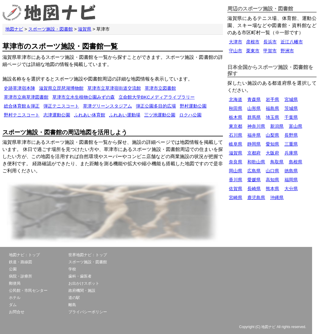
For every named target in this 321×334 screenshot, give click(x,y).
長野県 (291, 135)
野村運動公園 (193, 105)
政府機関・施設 (81, 290)
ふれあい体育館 (89, 114)
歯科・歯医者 (80, 276)
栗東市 (252, 50)
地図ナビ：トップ (24, 255)
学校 (72, 269)
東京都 (235, 126)
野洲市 (287, 50)
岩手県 (272, 99)
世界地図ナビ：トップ (87, 255)
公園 (13, 269)
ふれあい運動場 (124, 114)
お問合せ (16, 312)
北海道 (235, 99)
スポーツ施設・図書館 (50, 28)
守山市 (235, 50)
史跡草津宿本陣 (19, 88)
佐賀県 (235, 188)
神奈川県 (256, 126)
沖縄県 (277, 197)
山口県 (272, 170)
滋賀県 (84, 28)
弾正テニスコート (61, 105)
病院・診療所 (20, 276)
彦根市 (252, 41)
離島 (72, 305)
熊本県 (272, 188)
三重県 (291, 143)
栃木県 (235, 117)
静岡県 (254, 143)
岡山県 (235, 170)
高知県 (272, 179)
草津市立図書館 (160, 88)
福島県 (272, 108)
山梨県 (272, 135)
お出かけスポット (83, 283)
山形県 (254, 108)
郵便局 (15, 283)
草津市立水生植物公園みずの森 (83, 97)
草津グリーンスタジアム (107, 105)
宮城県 (291, 99)
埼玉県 (272, 117)
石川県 (235, 135)
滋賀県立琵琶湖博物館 (61, 88)
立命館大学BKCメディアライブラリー (157, 97)
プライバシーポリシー (87, 312)
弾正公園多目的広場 (156, 105)
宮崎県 (235, 197)
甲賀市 (270, 50)
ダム (13, 305)
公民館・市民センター (28, 290)
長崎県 (254, 188)
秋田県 (235, 108)
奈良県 (235, 161)
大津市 (235, 41)
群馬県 (254, 117)
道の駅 (74, 297)
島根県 (295, 161)
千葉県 (291, 117)
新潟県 (277, 126)
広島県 (254, 170)
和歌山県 (256, 161)
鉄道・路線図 (20, 262)
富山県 (295, 126)
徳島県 (291, 170)
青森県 (254, 99)
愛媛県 (254, 179)
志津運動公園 (56, 114)
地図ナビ (14, 28)
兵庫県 (291, 152)
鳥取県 (277, 161)
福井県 (254, 135)
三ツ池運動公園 (159, 114)
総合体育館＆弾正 (22, 105)
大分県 (291, 188)
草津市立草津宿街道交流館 (114, 88)
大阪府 (272, 152)
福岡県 (291, 179)
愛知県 (272, 143)
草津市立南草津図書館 (26, 97)
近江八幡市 (292, 41)
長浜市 (270, 41)
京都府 (254, 152)
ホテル (15, 297)
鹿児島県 (256, 197)
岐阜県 (235, 143)
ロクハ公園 (190, 114)
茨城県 (291, 108)
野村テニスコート (22, 114)
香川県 (235, 179)
